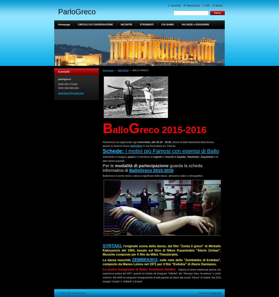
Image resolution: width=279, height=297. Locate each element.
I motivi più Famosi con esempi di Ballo (161, 151)
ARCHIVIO (123, 70)
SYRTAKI (112, 245)
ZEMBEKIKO (145, 259)
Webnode (216, 293)
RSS (208, 5)
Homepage (108, 70)
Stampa (219, 5)
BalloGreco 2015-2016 (151, 170)
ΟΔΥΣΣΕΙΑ (136, 146)
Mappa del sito (193, 5)
